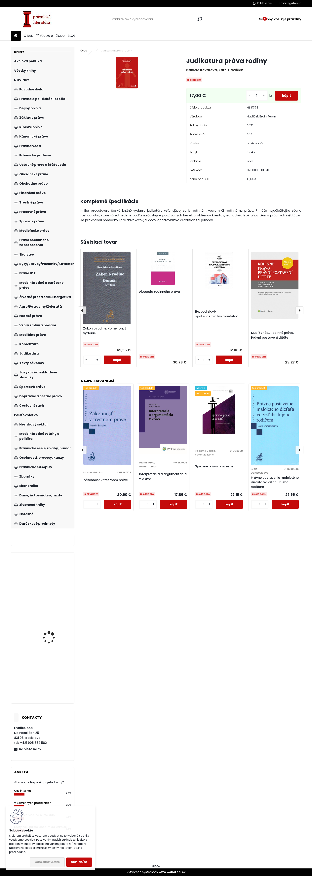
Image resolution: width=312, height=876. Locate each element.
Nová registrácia (290, 3)
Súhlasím (79, 862)
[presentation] (82, 310)
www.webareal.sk (172, 872)
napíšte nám (30, 749)
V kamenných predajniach (32, 803)
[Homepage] (16, 35)
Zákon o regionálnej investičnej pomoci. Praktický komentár (51, 598)
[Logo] (38, 19)
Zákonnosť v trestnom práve (105, 480)
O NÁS (28, 36)
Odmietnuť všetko (47, 862)
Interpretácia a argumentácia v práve (163, 476)
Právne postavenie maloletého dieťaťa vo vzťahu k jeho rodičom (275, 482)
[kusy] (255, 95)
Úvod (83, 50)
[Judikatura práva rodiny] (127, 72)
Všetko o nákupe (50, 36)
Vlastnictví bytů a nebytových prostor (51, 629)
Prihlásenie (264, 3)
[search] (199, 19)
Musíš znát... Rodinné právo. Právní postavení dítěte (272, 335)
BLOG (72, 36)
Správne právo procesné (214, 466)
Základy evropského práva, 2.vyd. (51, 672)
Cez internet (22, 791)
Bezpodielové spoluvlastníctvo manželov (216, 313)
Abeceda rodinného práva (159, 292)
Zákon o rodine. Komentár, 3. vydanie (105, 330)
